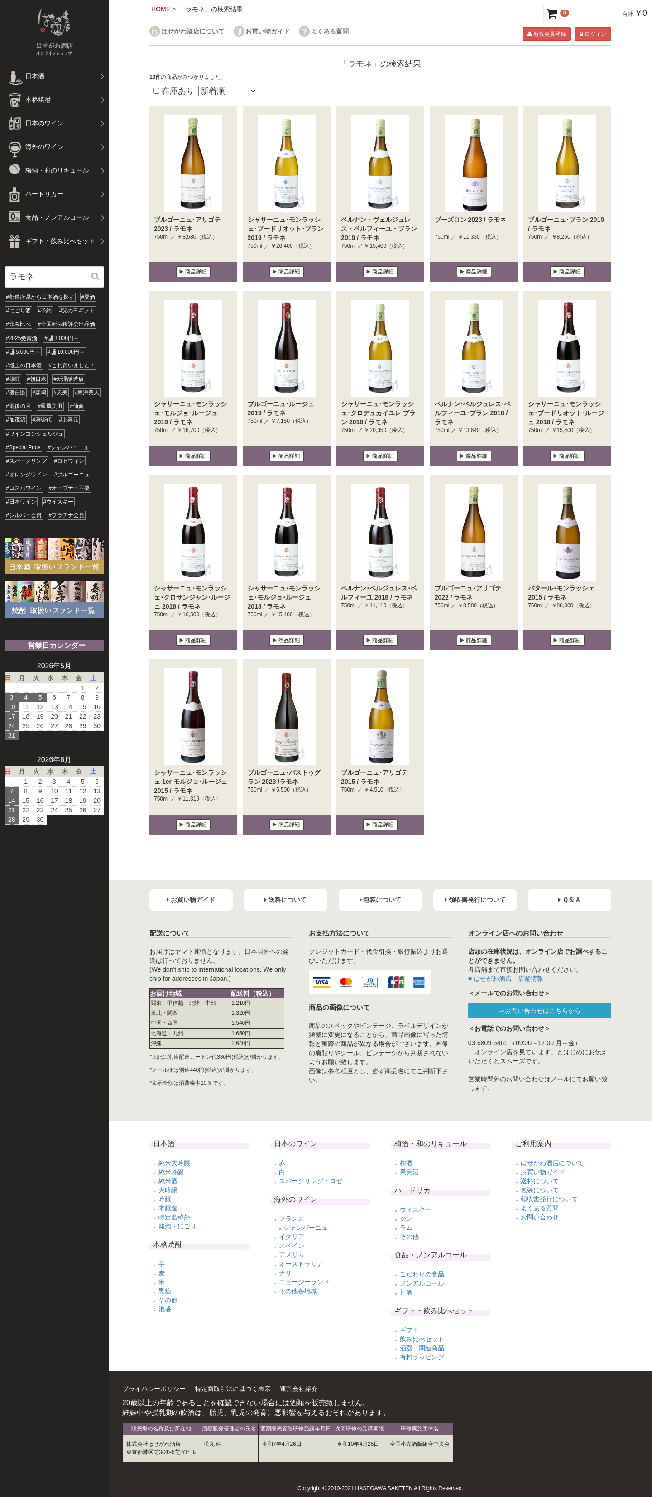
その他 (167, 1300)
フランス (291, 1218)
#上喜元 (68, 420)
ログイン (593, 34)
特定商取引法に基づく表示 (233, 1388)
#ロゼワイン (69, 461)
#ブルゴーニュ (72, 474)
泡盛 (164, 1309)
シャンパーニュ (305, 1227)
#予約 (45, 310)
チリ (285, 1272)
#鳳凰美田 (50, 406)
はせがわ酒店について (193, 31)
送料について (540, 1181)
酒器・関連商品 (422, 1348)
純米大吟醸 (174, 1162)
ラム (406, 1227)
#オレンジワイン (26, 474)
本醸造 (167, 1208)
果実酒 (409, 1172)
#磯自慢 (15, 392)
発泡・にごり (177, 1226)
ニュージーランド (304, 1282)
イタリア (291, 1236)
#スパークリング (26, 461)
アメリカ (291, 1254)
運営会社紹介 (299, 1388)
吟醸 (164, 1199)
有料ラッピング (422, 1357)
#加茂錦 (15, 420)
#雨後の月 (18, 406)
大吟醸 (167, 1190)
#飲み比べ (18, 324)
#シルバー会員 (24, 515)
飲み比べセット (422, 1339)
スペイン (291, 1245)
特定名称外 (174, 1217)
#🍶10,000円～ (66, 352)
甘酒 (406, 1292)
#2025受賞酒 (21, 338)
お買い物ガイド (267, 31)
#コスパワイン (24, 488)
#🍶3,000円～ (61, 338)
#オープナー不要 (69, 488)
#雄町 (13, 379)
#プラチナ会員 (67, 515)
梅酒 (406, 1162)
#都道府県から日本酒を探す (40, 297)
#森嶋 (40, 392)
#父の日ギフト (77, 310)
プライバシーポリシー (154, 1388)
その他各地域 (298, 1291)
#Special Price (23, 447)
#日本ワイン (21, 502)
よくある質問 (330, 31)
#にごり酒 (18, 310)
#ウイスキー (58, 502)
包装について (540, 1190)
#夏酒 (89, 297)
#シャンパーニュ (68, 447)
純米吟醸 (171, 1172)
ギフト (409, 1330)
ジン (406, 1218)
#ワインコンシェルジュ (34, 434)
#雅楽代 (42, 420)
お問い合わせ (540, 1217)
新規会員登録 (546, 34)
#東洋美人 (87, 392)
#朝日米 (37, 379)
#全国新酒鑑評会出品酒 (67, 324)
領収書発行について (549, 1199)
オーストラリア (301, 1263)
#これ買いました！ (72, 365)
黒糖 (164, 1291)
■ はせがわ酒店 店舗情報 (505, 978)
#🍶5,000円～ (23, 352)
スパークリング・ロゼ (310, 1181)
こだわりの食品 (422, 1274)
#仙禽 (77, 406)
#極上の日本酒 (24, 365)
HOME (160, 9)
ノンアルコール (422, 1283)
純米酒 (167, 1181)
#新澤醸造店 (68, 379)
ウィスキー (415, 1209)
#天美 (60, 392)
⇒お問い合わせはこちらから (540, 1010)
